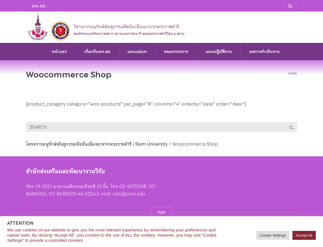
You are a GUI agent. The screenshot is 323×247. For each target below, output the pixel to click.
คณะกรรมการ (176, 51)
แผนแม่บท (137, 51)
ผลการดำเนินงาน (264, 51)
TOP (161, 213)
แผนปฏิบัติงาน (219, 51)
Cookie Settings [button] (273, 235)
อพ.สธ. (39, 6)
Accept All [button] (304, 235)
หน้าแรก (59, 51)
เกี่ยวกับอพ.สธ (97, 51)
